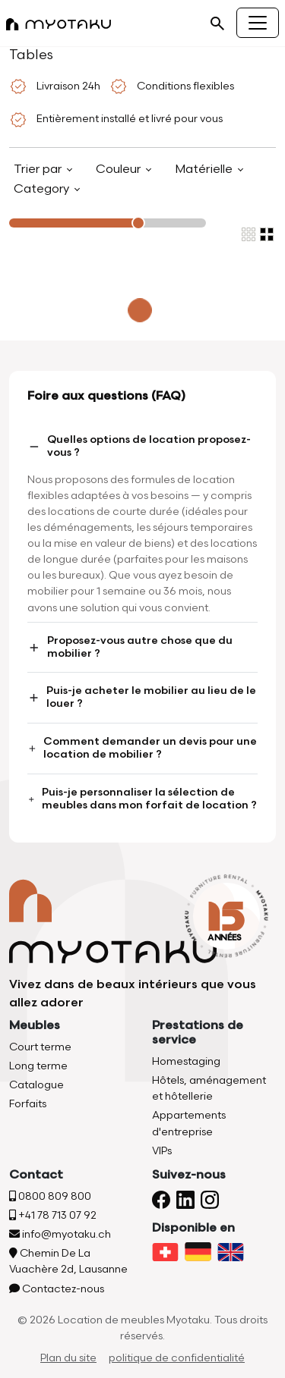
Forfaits (27, 1103)
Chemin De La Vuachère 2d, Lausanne (68, 1261)
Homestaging (186, 1061)
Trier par (39, 169)
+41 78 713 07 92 (53, 1215)
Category (43, 189)
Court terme (40, 1047)
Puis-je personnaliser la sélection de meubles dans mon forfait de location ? (142, 798)
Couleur (120, 169)
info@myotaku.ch (60, 1234)
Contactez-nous (56, 1288)
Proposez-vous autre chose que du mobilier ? (130, 647)
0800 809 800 (50, 1196)
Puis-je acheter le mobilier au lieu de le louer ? (141, 697)
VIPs (162, 1150)
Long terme (38, 1065)
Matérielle (205, 169)
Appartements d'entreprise (189, 1123)
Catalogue (36, 1084)
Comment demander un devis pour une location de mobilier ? (142, 748)
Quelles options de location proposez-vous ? (139, 446)
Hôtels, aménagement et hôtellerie (209, 1088)
